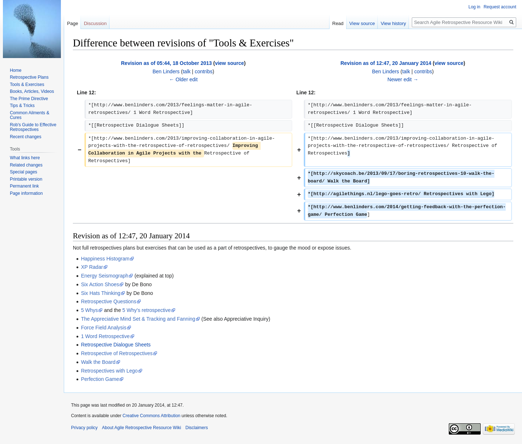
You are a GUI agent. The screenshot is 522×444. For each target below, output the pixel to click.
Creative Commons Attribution (151, 415)
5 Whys (89, 310)
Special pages (23, 171)
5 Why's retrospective (147, 310)
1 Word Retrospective (105, 336)
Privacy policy (84, 427)
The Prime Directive (29, 98)
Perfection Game (100, 379)
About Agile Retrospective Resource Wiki (141, 427)
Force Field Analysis (103, 327)
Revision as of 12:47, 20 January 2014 (385, 63)
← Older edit (183, 79)
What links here (25, 157)
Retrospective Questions (108, 301)
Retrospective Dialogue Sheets (115, 345)
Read (338, 23)
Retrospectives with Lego (109, 371)
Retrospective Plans (29, 77)
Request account (500, 6)
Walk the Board (98, 362)
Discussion (95, 23)
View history (393, 23)
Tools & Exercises (27, 84)
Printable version (26, 179)
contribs (203, 71)
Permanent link (24, 186)
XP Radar (92, 267)
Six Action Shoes (100, 284)
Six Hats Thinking (100, 293)
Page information (26, 193)
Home (15, 70)
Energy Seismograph (104, 276)
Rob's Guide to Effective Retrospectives (33, 127)
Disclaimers (196, 427)
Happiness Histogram (105, 259)
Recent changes (25, 136)
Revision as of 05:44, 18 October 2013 (166, 63)
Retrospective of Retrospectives (117, 353)
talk (187, 71)
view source (229, 63)
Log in (474, 6)
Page (72, 23)
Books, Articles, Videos (32, 91)
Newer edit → (403, 79)
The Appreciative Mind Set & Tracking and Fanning (138, 319)
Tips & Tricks (22, 105)
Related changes (26, 165)
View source (362, 23)
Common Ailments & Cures (29, 115)
